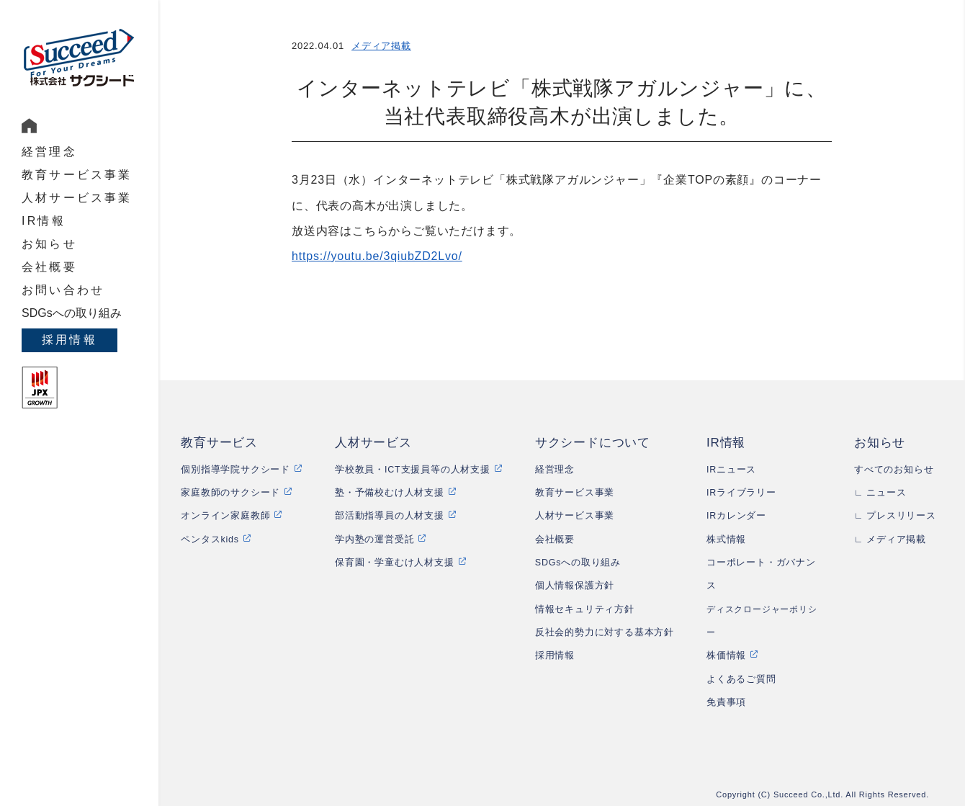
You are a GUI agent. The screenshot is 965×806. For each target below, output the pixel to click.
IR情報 (44, 221)
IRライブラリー (741, 493)
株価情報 (726, 655)
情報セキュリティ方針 (584, 609)
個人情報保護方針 (574, 586)
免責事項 (726, 702)
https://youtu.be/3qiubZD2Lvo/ (377, 256)
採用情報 (69, 339)
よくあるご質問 (741, 679)
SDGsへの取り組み (72, 313)
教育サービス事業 (77, 175)
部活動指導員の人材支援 (389, 516)
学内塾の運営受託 (374, 539)
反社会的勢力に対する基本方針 (604, 632)
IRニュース (731, 470)
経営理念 (49, 151)
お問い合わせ (63, 290)
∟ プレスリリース (895, 516)
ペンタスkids (210, 539)
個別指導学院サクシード (235, 470)
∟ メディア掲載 (890, 539)
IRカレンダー (736, 516)
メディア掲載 (381, 45)
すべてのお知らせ (893, 470)
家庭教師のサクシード (230, 493)
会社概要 (49, 267)
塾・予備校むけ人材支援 (389, 493)
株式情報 (726, 539)
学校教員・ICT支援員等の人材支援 (412, 470)
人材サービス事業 (77, 198)
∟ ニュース (880, 493)
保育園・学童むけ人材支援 (394, 563)
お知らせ (49, 244)
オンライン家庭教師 (225, 516)
